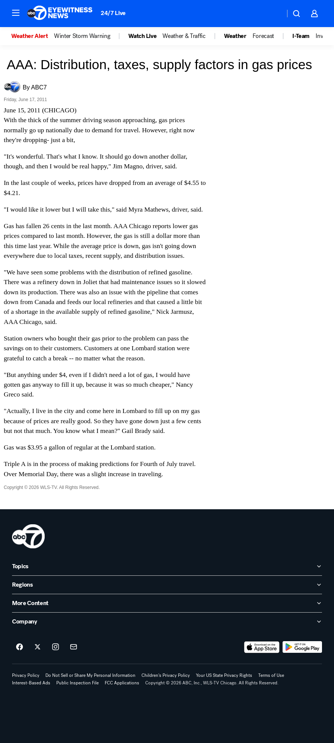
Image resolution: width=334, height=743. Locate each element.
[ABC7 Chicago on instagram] (55, 647)
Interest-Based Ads (31, 683)
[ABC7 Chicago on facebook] (19, 647)
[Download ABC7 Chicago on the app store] (262, 647)
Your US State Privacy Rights (224, 675)
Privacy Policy (25, 675)
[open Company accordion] (167, 622)
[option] (32, 36)
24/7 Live (113, 13)
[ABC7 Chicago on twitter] (37, 647)
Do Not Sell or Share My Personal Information (90, 675)
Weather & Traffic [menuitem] (184, 36)
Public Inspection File (77, 683)
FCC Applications (122, 683)
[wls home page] (28, 536)
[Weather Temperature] (273, 13)
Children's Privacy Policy (165, 675)
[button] (16, 12)
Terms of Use (271, 675)
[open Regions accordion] (167, 585)
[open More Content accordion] (167, 603)
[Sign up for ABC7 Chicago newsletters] (73, 647)
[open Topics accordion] (167, 566)
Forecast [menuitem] (263, 36)
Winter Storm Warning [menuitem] (82, 36)
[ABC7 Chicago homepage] (60, 13)
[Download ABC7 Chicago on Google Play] (302, 647)
